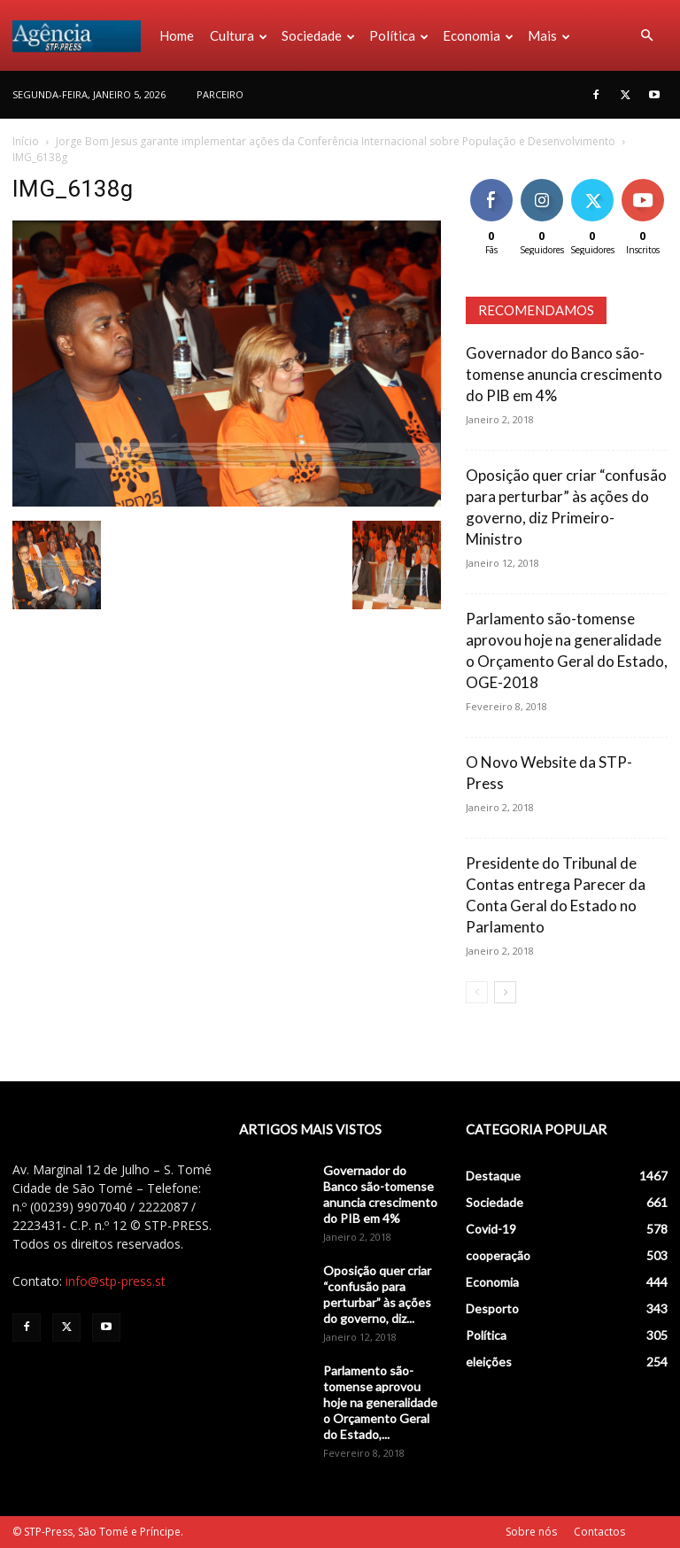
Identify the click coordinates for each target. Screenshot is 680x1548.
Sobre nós (531, 1531)
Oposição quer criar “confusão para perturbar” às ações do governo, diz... (377, 1294)
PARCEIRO (220, 94)
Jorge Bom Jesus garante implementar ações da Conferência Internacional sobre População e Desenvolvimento (335, 141)
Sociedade (318, 35)
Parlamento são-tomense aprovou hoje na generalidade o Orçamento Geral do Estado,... (380, 1402)
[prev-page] (477, 992)
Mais (549, 35)
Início (25, 141)
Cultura (238, 35)
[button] (646, 35)
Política (399, 35)
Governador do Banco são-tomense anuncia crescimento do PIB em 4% (564, 374)
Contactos (599, 1531)
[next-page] (505, 992)
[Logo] (81, 35)
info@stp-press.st (116, 1281)
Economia (478, 35)
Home (176, 35)
